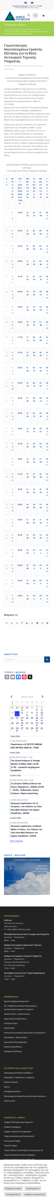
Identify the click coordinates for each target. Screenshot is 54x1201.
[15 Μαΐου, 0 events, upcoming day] (32, 719)
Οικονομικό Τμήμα (12, 1141)
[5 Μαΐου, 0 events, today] (17, 713)
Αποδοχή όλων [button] (32, 1188)
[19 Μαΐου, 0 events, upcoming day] (17, 724)
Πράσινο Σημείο (11, 1082)
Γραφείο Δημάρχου (12, 1127)
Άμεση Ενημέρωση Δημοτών (16, 1001)
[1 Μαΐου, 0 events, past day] (32, 708)
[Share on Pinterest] (22, 623)
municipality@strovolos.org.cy (27, 7)
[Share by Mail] (47, 623)
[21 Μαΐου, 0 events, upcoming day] (26, 724)
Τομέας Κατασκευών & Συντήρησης (19, 1155)
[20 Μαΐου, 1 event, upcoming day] (22, 724)
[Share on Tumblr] (32, 623)
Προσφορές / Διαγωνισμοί (15, 1037)
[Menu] (34, 15)
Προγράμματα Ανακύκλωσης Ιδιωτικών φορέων (25, 1096)
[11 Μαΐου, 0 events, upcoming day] (12, 719)
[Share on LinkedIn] (27, 623)
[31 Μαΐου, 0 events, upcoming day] (41, 729)
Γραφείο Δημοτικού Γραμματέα (17, 1131)
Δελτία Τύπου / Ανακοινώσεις (17, 1014)
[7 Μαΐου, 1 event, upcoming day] (26, 713)
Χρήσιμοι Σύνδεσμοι (13, 1051)
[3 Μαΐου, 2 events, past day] (41, 708)
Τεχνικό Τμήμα (10, 1145)
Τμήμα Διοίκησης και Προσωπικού (19, 1136)
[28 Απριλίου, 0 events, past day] (17, 708)
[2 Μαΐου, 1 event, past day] (36, 708)
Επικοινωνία (9, 1100)
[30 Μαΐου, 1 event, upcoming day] (36, 729)
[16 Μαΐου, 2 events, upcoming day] (36, 719)
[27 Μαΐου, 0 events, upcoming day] (22, 729)
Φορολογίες (9, 1028)
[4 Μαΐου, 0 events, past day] (12, 713)
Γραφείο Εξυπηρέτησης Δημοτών (18, 1122)
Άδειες (7, 1086)
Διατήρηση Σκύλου (12, 1091)
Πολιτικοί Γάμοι (11, 1023)
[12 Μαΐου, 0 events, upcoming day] (17, 719)
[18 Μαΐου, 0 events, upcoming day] (12, 724)
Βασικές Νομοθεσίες (13, 1046)
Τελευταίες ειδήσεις (15, 24)
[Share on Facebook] (6, 623)
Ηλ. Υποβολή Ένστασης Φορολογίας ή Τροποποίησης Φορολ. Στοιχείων (20, 1007)
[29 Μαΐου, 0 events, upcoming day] (32, 729)
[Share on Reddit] (42, 623)
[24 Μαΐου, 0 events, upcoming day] (41, 724)
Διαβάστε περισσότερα (34, 1194)
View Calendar (16, 841)
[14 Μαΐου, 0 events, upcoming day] (26, 719)
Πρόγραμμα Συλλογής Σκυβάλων (18, 1072)
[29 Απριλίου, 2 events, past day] (22, 708)
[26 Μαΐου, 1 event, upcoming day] (17, 729)
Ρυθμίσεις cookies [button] (13, 1188)
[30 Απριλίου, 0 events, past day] (26, 708)
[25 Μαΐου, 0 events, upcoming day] (12, 729)
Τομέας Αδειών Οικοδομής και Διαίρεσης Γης (23, 1150)
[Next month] (42, 696)
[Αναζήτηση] (27, 15)
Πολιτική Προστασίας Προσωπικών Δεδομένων (25, 1032)
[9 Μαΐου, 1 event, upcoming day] (36, 713)
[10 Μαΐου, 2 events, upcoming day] (41, 713)
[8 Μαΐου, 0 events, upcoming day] (32, 713)
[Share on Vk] (37, 623)
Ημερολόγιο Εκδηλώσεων (15, 1018)
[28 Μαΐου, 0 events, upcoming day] (26, 729)
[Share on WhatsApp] (17, 623)
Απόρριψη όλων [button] (13, 1194)
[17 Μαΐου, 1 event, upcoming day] (41, 719)
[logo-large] (22, 15)
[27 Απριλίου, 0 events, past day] (12, 708)
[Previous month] (11, 696)
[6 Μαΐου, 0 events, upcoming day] (22, 713)
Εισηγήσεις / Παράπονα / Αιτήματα (19, 1077)
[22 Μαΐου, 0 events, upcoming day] (32, 724)
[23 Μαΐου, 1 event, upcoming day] (36, 724)
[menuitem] (27, 15)
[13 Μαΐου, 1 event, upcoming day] (22, 719)
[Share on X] (11, 623)
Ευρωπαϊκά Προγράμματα (15, 1042)
